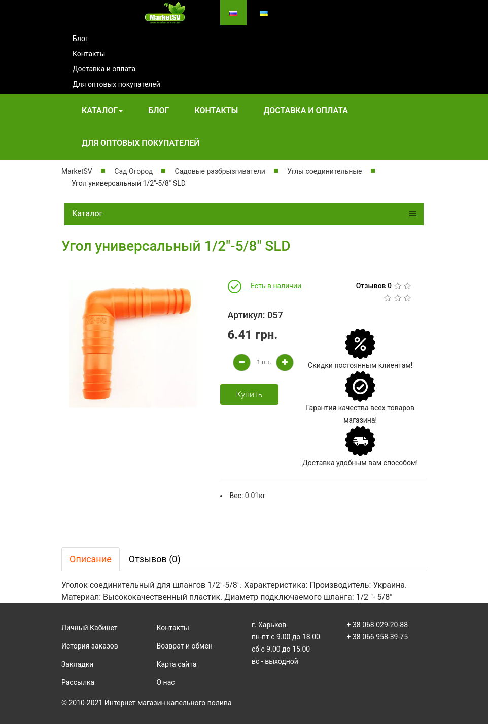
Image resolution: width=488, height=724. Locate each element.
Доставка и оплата (104, 69)
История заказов (89, 646)
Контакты (89, 54)
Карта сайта (177, 664)
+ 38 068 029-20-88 (377, 625)
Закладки (77, 664)
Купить (249, 394)
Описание (90, 559)
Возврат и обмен (185, 646)
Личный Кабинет (89, 628)
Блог (80, 38)
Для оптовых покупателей (116, 84)
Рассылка (77, 682)
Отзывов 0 (374, 286)
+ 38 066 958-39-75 (377, 637)
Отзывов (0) (155, 559)
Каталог (102, 111)
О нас (166, 682)
